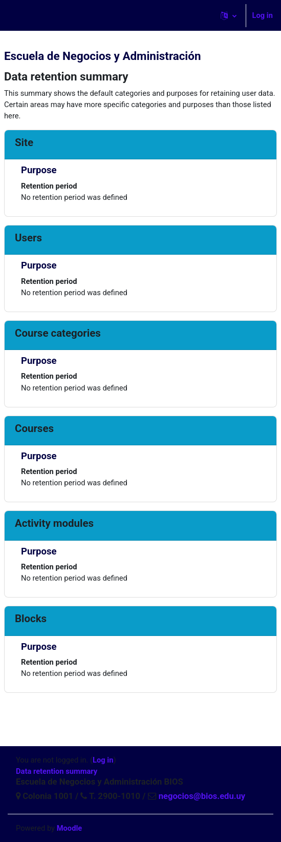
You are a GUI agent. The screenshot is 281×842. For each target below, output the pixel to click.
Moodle (69, 828)
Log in (262, 15)
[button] (228, 15)
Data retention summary (56, 771)
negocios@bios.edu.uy (201, 796)
